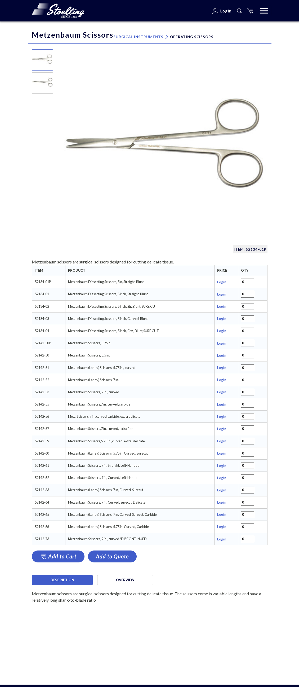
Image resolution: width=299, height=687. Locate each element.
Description (62, 580)
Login (221, 282)
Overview (125, 580)
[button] (250, 11)
